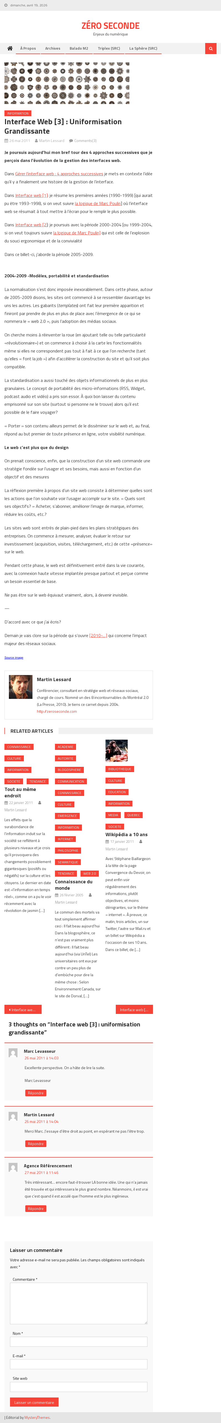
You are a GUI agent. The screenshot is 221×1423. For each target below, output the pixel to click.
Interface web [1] (31, 195)
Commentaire (25, 1279)
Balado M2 (79, 48)
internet (65, 839)
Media (113, 815)
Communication (71, 781)
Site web (20, 1378)
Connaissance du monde (73, 885)
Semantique (68, 862)
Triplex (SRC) (109, 48)
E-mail (19, 1356)
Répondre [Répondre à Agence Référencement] (36, 1208)
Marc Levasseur (40, 1051)
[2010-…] (98, 635)
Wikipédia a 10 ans (127, 834)
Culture (14, 758)
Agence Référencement (48, 1165)
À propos (28, 48)
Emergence (67, 815)
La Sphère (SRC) (143, 48)
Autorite (65, 758)
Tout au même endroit (20, 792)
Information (18, 113)
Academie (65, 746)
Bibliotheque (119, 769)
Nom (18, 1333)
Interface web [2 (30, 224)
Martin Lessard (51, 140)
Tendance (37, 781)
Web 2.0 (89, 873)
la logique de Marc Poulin (98, 203)
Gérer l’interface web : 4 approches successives (59, 173)
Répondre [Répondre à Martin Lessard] (36, 1143)
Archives (52, 48)
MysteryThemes (37, 1417)
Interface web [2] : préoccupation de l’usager (27, 1010)
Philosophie (68, 850)
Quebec (133, 815)
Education (117, 792)
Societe (13, 781)
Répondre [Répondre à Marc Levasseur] (36, 1093)
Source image (13, 657)
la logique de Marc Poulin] (77, 232)
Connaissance (19, 746)
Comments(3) (85, 140)
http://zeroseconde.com (57, 711)
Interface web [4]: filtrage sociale (136, 1010)
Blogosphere (69, 769)
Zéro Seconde (111, 25)
